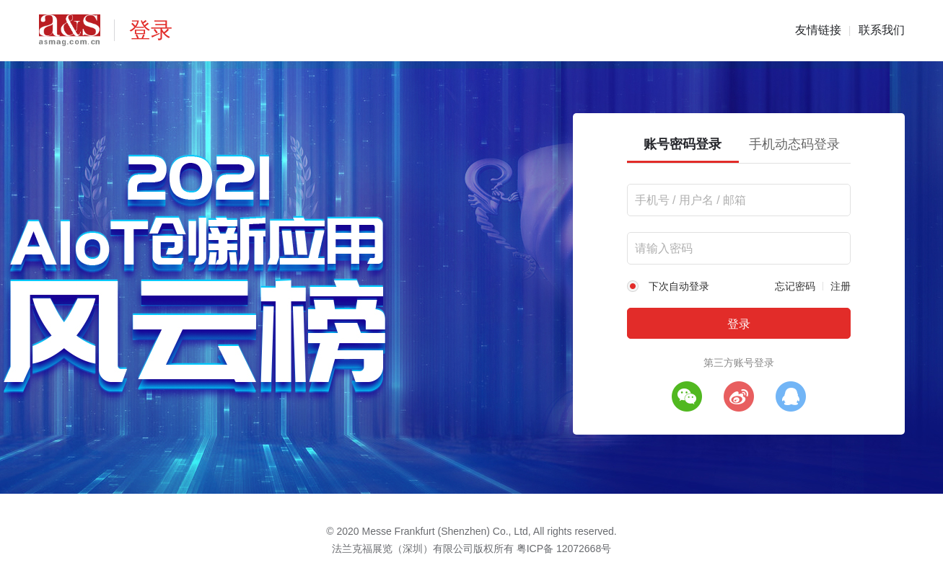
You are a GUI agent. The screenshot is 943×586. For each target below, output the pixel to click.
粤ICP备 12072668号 (564, 548)
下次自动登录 (679, 286)
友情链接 (818, 30)
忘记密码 (795, 286)
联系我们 (882, 30)
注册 (840, 286)
